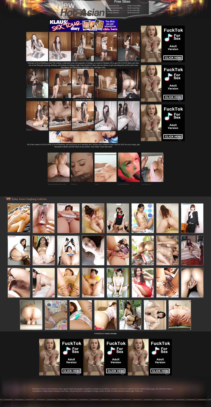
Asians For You (114, 5)
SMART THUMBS (111, 333)
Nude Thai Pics (114, 12)
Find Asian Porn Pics (116, 8)
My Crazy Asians (135, 5)
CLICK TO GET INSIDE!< (83, 100)
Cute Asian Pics (114, 10)
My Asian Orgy (134, 8)
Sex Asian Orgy (135, 10)
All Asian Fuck (134, 12)
